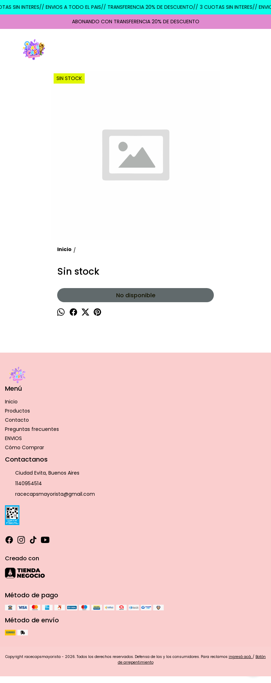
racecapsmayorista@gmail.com (50, 494)
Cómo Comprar (24, 447)
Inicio (11, 401)
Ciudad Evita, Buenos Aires (42, 473)
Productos (17, 410)
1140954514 (23, 484)
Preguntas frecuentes (32, 429)
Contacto (17, 419)
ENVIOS (13, 438)
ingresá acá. (241, 656)
